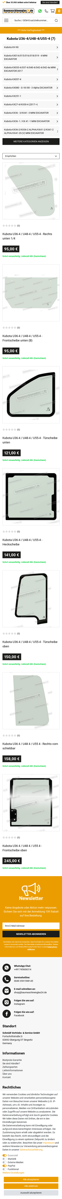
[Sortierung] (31, 156)
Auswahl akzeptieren (31, 1192)
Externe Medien (15, 1162)
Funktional (13, 1169)
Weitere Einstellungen (13, 1172)
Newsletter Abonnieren (31, 934)
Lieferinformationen (12, 1070)
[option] (31, 30)
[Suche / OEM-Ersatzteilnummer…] (32, 20)
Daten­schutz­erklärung (31, 1149)
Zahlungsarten (10, 1067)
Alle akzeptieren (31, 1179)
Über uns (7, 1074)
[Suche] (56, 20)
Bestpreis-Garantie (12, 1060)
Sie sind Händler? (50, 2)
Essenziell (13, 1155)
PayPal (11, 1165)
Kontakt (6, 1077)
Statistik (12, 1159)
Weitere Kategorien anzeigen (31, 141)
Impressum (48, 1142)
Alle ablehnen (31, 1186)
